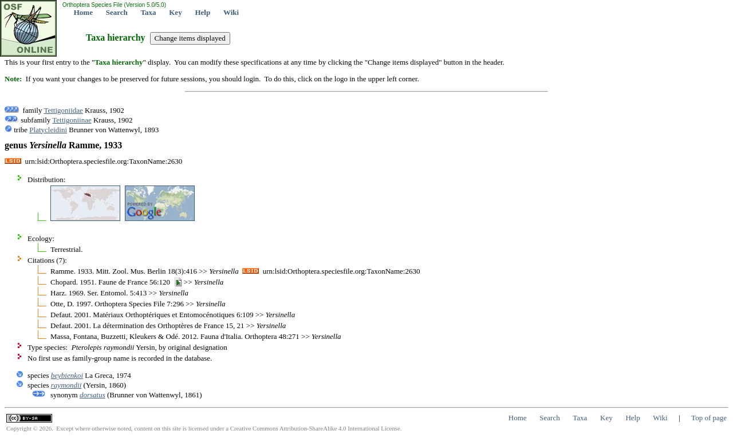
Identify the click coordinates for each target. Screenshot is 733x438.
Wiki (231, 12)
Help (202, 12)
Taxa (148, 12)
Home (83, 12)
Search (117, 12)
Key (175, 12)
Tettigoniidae (63, 110)
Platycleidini (48, 129)
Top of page (709, 417)
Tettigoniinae (71, 120)
